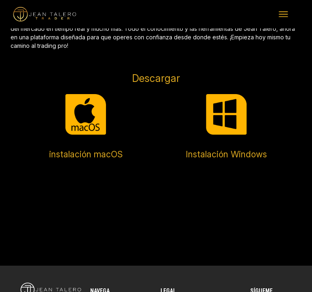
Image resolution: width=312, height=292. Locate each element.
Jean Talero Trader (28, 14)
